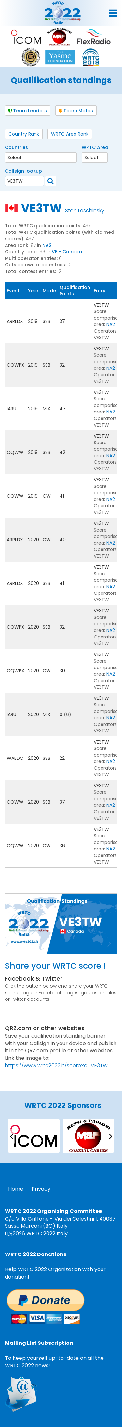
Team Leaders (27, 110)
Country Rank (23, 134)
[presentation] (11, 1136)
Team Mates (76, 110)
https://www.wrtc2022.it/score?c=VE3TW (56, 1065)
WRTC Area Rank (69, 134)
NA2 (47, 245)
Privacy (41, 1189)
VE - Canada (67, 251)
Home (15, 1189)
